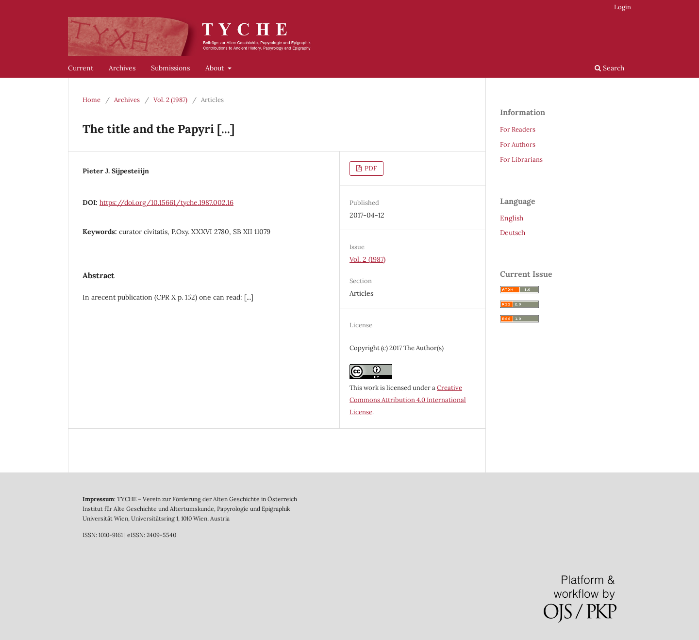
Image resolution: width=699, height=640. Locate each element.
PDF (370, 168)
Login (622, 7)
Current (80, 68)
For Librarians (521, 159)
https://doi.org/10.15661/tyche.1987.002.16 (166, 202)
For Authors (517, 144)
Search (609, 68)
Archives (122, 68)
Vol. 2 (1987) (170, 100)
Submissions (170, 68)
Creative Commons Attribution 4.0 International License (408, 400)
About (215, 68)
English (511, 218)
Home (91, 100)
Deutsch (512, 232)
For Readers (517, 129)
